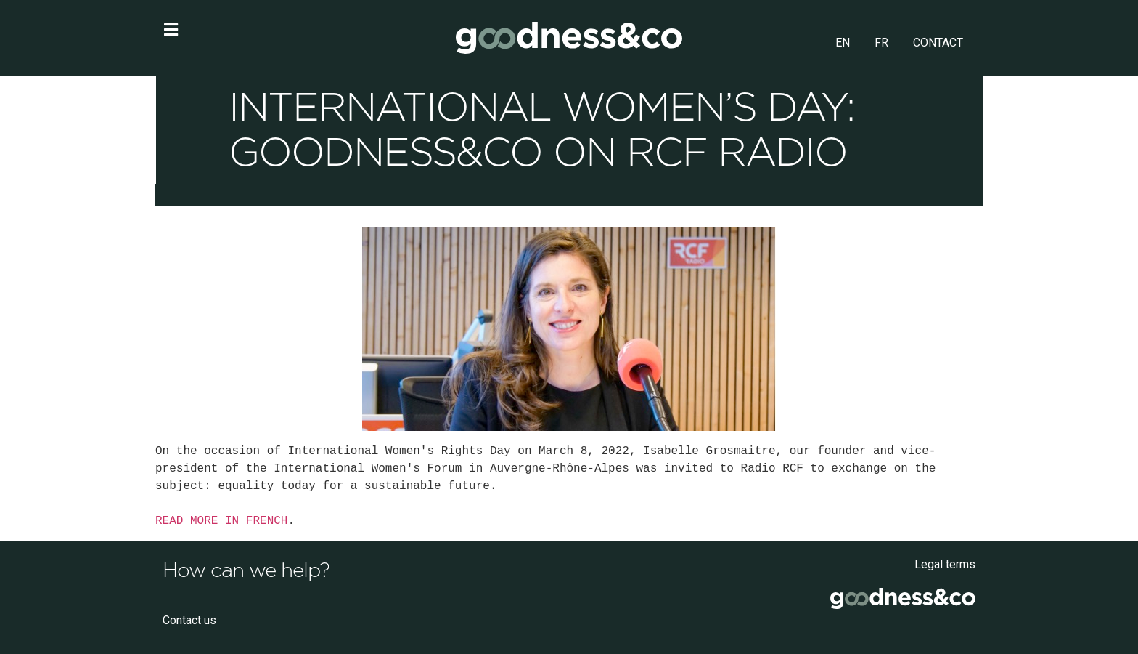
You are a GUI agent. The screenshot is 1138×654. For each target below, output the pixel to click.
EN (842, 42)
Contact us (189, 620)
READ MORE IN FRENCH (221, 521)
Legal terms (944, 564)
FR (881, 42)
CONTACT (938, 42)
